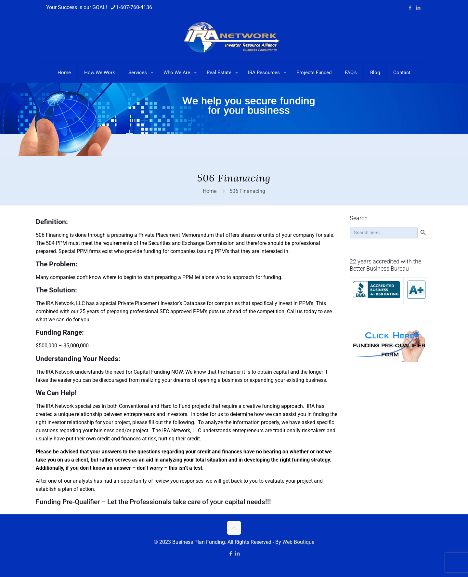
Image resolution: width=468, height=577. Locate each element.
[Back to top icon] (234, 528)
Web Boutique (298, 542)
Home (209, 191)
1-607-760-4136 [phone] (134, 7)
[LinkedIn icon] (418, 8)
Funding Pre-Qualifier (68, 502)
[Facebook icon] (410, 8)
